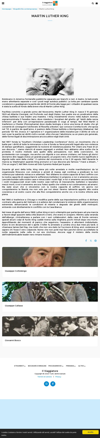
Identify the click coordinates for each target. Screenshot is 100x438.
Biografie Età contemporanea (25, 9)
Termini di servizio (44, 377)
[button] (3, 3)
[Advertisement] (51, 49)
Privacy (58, 377)
